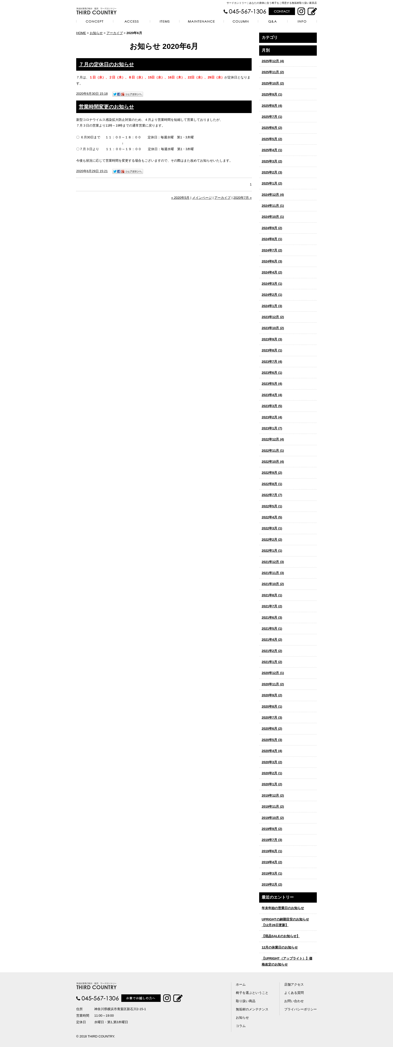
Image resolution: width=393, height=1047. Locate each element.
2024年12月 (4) (273, 195)
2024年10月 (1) (273, 217)
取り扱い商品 (245, 1001)
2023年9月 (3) (272, 339)
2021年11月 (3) (273, 573)
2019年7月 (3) (272, 840)
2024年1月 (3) (272, 306)
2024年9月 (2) (272, 228)
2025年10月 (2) (273, 83)
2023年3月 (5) (272, 406)
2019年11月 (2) (273, 806)
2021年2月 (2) (272, 651)
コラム (241, 1026)
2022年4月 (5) (272, 517)
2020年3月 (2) (272, 762)
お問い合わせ (294, 1001)
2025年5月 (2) (272, 139)
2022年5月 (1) (272, 506)
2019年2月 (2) (272, 884)
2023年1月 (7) (272, 428)
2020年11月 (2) (273, 684)
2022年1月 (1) (272, 550)
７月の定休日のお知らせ (106, 64)
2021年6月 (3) (272, 617)
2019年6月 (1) (272, 851)
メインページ (202, 198)
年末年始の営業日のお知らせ (283, 908)
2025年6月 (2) (272, 128)
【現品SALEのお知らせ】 (281, 936)
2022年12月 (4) (273, 439)
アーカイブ (281, 50)
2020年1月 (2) (272, 784)
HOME (81, 33)
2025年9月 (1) (272, 94)
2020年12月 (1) (273, 673)
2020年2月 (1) (272, 773)
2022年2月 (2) (272, 539)
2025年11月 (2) (273, 72)
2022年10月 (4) (273, 461)
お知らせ (96, 33)
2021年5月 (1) (272, 628)
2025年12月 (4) (273, 61)
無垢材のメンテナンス (252, 1009)
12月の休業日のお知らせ (280, 947)
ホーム (241, 984)
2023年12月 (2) (273, 317)
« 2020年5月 (180, 198)
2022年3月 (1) (272, 528)
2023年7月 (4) (272, 361)
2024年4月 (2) (272, 272)
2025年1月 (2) (272, 183)
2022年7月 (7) (272, 495)
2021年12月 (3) (273, 562)
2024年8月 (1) (272, 239)
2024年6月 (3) (272, 261)
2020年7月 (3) (272, 717)
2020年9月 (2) (272, 695)
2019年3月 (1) (272, 873)
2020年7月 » (242, 198)
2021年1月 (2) (272, 662)
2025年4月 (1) (272, 150)
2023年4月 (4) (272, 395)
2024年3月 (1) (272, 283)
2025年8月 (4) (272, 106)
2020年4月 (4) (272, 751)
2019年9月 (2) (272, 829)
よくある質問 (294, 993)
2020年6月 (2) (272, 728)
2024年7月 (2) (272, 250)
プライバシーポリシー (300, 1009)
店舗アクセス (294, 984)
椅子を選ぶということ (252, 993)
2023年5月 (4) (272, 384)
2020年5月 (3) (272, 740)
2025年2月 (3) (272, 172)
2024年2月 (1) (272, 295)
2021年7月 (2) (272, 606)
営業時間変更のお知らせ (106, 107)
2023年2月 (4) (272, 417)
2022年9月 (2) (272, 472)
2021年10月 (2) (273, 584)
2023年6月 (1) (272, 372)
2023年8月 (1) (272, 350)
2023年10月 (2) (273, 328)
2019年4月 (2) (272, 862)
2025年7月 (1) (272, 117)
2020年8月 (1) (272, 706)
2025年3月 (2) (272, 161)
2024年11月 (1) (273, 206)
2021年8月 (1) (272, 595)
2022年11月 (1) (273, 450)
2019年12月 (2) (273, 795)
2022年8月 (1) (272, 484)
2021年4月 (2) (272, 639)
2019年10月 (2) (273, 818)
